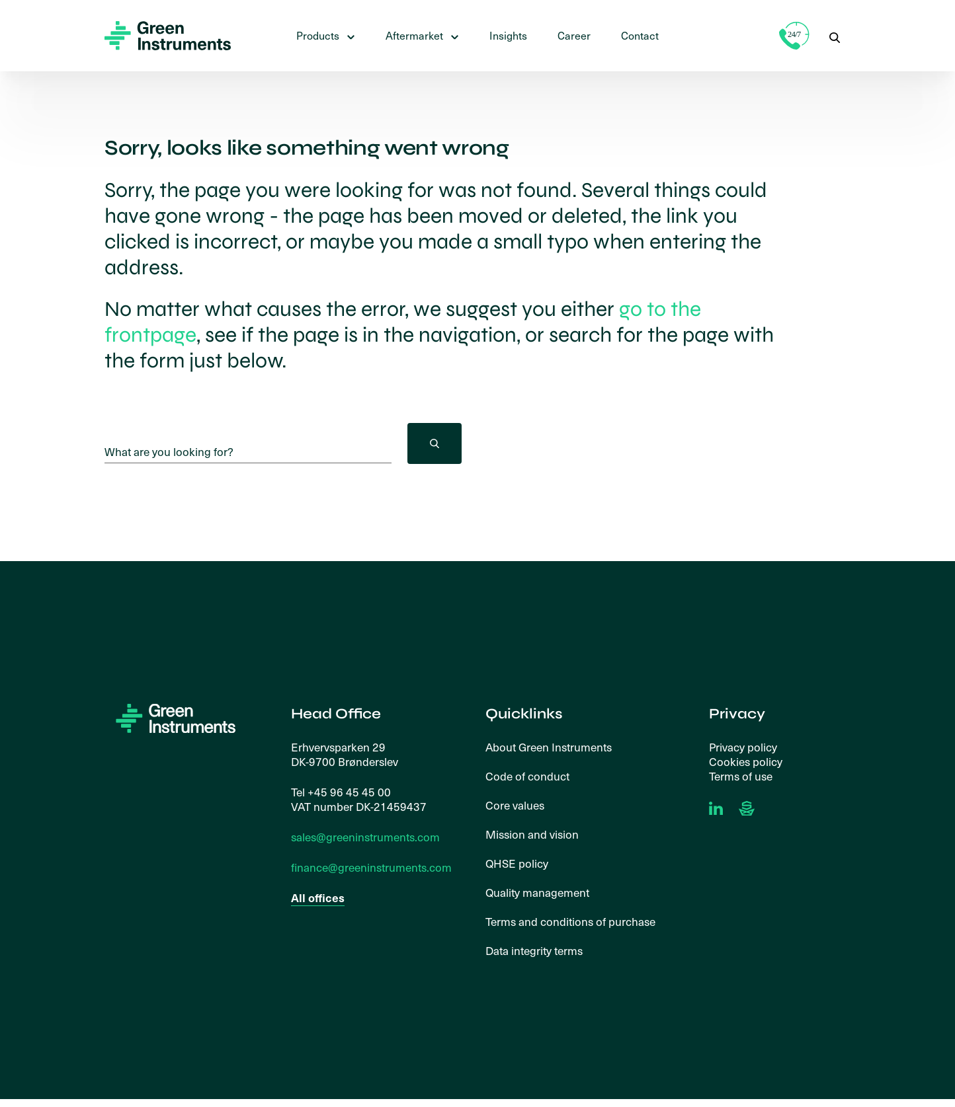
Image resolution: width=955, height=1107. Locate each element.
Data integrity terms (534, 952)
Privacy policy (743, 748)
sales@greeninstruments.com (365, 838)
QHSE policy (516, 864)
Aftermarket (414, 35)
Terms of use (740, 777)
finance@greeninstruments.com (371, 868)
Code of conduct (527, 777)
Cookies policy (745, 763)
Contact (640, 35)
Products (317, 35)
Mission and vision (532, 835)
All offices (318, 899)
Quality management (537, 893)
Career (574, 35)
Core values (514, 806)
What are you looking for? (168, 452)
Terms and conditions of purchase (570, 923)
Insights (508, 35)
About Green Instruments (548, 748)
